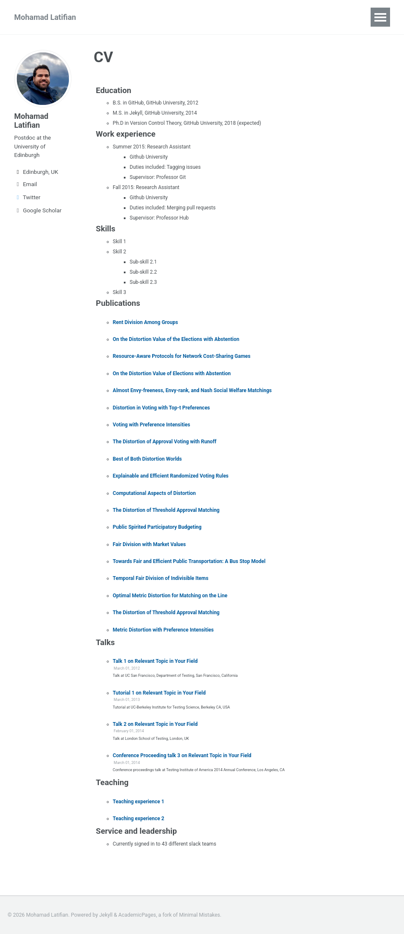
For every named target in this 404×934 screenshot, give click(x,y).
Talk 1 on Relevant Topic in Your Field (155, 661)
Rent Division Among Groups (145, 322)
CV (168, 17)
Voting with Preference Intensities (151, 425)
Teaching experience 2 (138, 818)
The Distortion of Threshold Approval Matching (166, 510)
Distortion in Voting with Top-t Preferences (161, 408)
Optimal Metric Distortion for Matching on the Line (170, 596)
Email (25, 184)
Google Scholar (38, 211)
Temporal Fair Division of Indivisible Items (160, 578)
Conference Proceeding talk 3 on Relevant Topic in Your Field (182, 755)
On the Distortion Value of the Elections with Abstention (176, 339)
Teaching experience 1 (138, 802)
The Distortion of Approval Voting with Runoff (164, 442)
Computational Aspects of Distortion (154, 493)
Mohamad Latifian (45, 17)
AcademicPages (137, 915)
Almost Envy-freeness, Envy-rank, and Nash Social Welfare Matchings (192, 390)
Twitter (27, 198)
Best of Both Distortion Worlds (147, 459)
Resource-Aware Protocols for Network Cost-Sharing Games (182, 356)
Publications (127, 17)
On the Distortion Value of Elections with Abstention (172, 373)
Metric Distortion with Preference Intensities (163, 630)
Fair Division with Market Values (149, 544)
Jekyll (106, 915)
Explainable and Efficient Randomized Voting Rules (171, 476)
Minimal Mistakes (199, 915)
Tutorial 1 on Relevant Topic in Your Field (159, 693)
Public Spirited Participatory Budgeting (157, 527)
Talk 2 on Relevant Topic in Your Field (155, 724)
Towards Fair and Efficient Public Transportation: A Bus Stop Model (189, 561)
